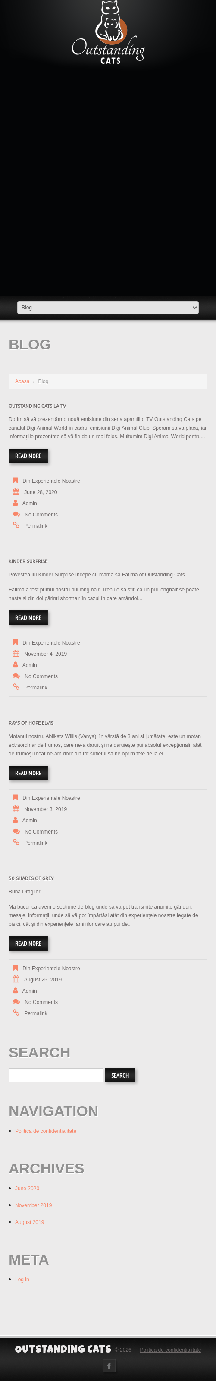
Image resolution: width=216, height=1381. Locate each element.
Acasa (22, 381)
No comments (41, 515)
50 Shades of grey (31, 878)
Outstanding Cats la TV (37, 406)
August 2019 (29, 1222)
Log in (22, 1280)
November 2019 (33, 1205)
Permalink (35, 526)
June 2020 (27, 1189)
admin (29, 503)
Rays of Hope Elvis (31, 723)
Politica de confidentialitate (45, 1131)
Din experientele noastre (51, 481)
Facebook (109, 1365)
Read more (28, 456)
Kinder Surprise (28, 561)
